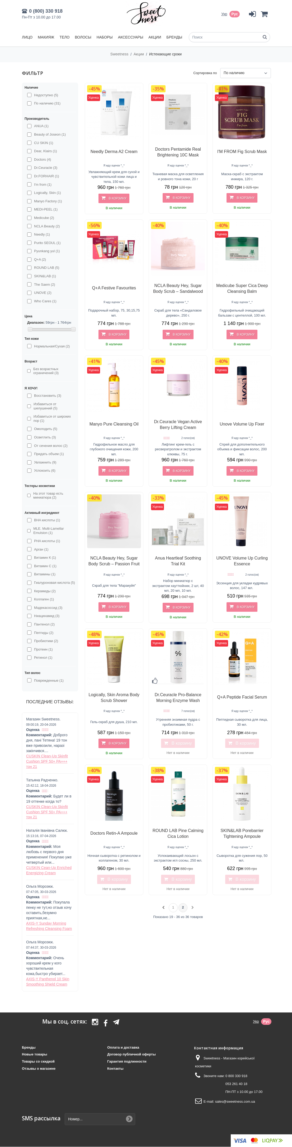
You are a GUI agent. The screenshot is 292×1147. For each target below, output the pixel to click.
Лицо (27, 37)
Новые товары (34, 1054)
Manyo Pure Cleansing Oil (114, 424)
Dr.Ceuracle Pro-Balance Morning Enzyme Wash (178, 697)
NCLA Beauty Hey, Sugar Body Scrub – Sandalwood (178, 288)
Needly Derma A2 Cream (114, 151)
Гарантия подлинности (126, 1061)
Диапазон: (36, 322)
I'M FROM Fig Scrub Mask (242, 151)
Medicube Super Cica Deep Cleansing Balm (242, 288)
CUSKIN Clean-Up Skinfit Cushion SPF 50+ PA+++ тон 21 (47, 761)
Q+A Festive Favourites (114, 288)
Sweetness (119, 54)
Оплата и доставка (123, 1047)
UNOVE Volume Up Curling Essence (242, 561)
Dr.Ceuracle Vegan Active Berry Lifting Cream (178, 424)
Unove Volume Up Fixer (242, 424)
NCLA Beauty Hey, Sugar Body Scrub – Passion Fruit (114, 561)
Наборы (105, 37)
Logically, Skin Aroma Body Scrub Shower (113, 697)
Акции (154, 37)
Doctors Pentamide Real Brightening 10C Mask (178, 152)
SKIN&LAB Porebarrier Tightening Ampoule (241, 833)
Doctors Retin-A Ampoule (114, 833)
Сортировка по (205, 73)
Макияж (46, 37)
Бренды (174, 37)
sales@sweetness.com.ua (235, 1101)
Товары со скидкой (38, 1061)
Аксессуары (130, 37)
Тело (64, 37)
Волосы (83, 37)
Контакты (115, 1068)
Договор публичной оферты (131, 1054)
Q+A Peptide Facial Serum (242, 697)
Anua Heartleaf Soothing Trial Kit (178, 561)
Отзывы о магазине (38, 1068)
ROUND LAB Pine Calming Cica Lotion (178, 833)
